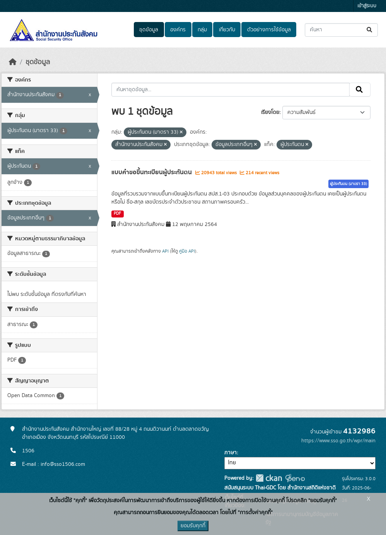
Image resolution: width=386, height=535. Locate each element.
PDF (117, 214)
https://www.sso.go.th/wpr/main (338, 441)
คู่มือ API (187, 251)
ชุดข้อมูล (148, 30)
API (165, 251)
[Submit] (370, 30)
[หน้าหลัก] (13, 62)
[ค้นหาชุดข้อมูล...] (341, 30)
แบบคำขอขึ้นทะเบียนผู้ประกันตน (152, 172)
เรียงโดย (270, 112)
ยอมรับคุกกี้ (193, 526)
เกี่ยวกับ (227, 30)
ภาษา (230, 453)
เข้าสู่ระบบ (366, 6)
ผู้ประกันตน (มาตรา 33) (348, 184)
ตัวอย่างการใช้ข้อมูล (269, 30)
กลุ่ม (202, 30)
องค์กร (178, 30)
